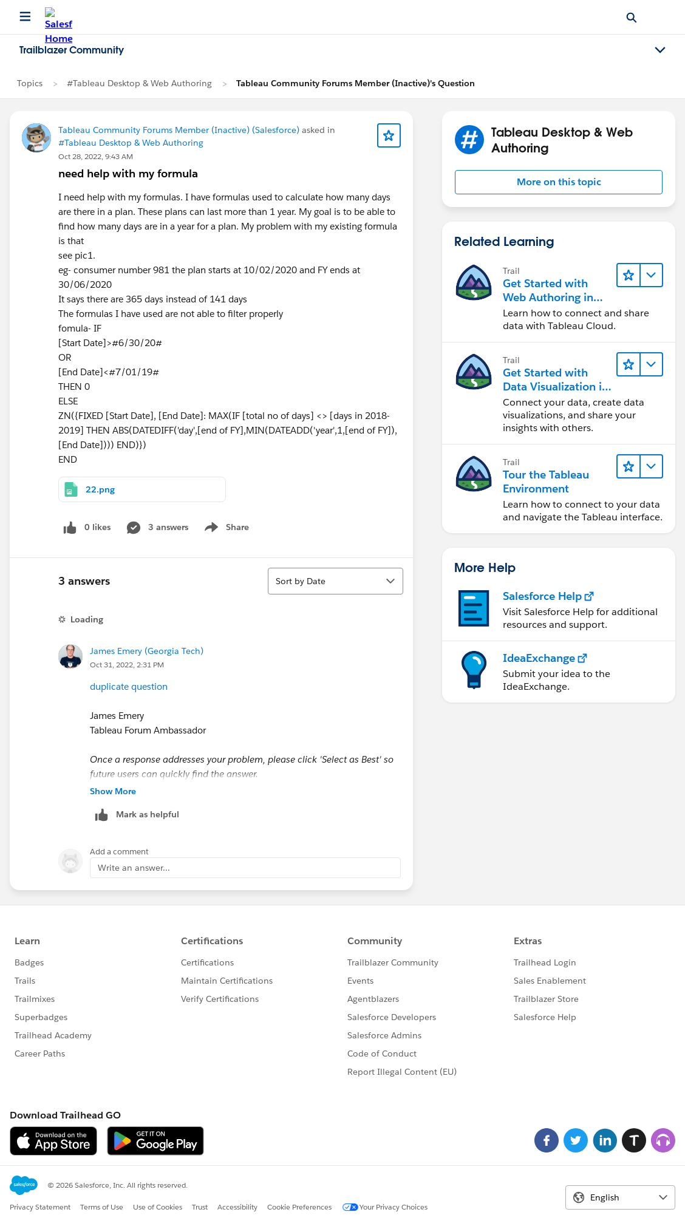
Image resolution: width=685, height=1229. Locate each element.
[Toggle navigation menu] (660, 50)
